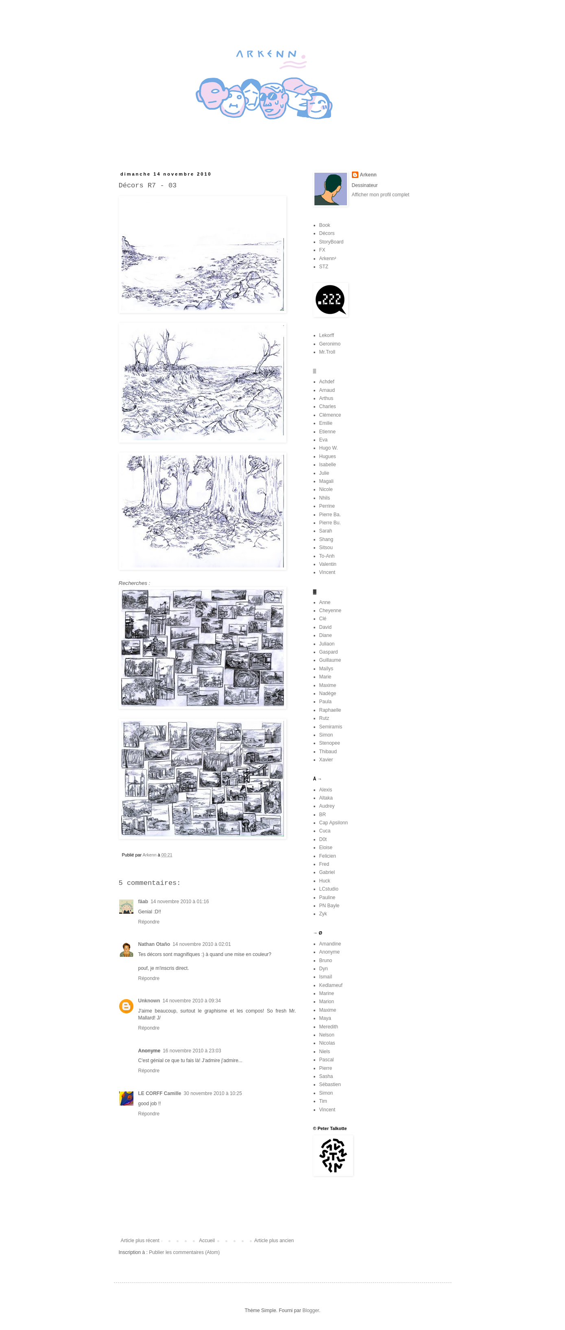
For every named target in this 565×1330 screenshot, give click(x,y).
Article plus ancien (274, 1240)
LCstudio (328, 889)
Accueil (207, 1240)
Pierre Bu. (330, 523)
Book (324, 225)
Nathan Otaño (154, 944)
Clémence (330, 415)
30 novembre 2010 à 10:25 (213, 1093)
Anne (325, 602)
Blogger (311, 1310)
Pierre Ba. (330, 514)
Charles (327, 406)
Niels (324, 1051)
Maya (325, 1018)
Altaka (326, 798)
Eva (323, 440)
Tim (323, 1101)
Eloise (326, 847)
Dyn (323, 968)
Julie (324, 473)
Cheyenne (330, 610)
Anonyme (329, 952)
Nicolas (327, 1043)
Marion (326, 1001)
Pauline (327, 897)
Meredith (328, 1027)
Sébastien (330, 1084)
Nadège (327, 693)
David (325, 627)
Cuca (325, 831)
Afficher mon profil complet (381, 195)
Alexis (325, 790)
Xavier (326, 760)
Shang (326, 539)
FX (322, 250)
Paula (325, 701)
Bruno (325, 960)
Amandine (330, 944)
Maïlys (326, 669)
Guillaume (330, 660)
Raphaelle (330, 710)
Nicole (326, 489)
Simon (326, 735)
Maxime (327, 685)
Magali (326, 481)
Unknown (149, 1001)
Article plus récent (140, 1240)
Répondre (149, 922)
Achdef (326, 382)
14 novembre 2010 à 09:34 (192, 1001)
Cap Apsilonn (333, 823)
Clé (323, 619)
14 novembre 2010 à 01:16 (180, 901)
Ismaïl (325, 977)
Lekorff (326, 335)
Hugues (327, 456)
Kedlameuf (330, 985)
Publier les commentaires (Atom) (184, 1252)
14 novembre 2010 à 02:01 (201, 944)
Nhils (324, 498)
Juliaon (327, 644)
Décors (327, 233)
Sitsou (326, 547)
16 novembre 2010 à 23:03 (192, 1051)
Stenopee (329, 743)
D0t (323, 839)
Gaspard (328, 652)
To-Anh (327, 556)
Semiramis (330, 727)
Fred (324, 864)
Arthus (326, 398)
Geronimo (330, 344)
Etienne (327, 432)
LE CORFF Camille (159, 1093)
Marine (326, 993)
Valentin (327, 564)
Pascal (326, 1060)
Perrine (327, 506)
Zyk (323, 914)
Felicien (327, 856)
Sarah (325, 531)
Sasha (326, 1076)
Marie (325, 677)
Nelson (326, 1035)
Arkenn (368, 175)
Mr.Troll (327, 352)
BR (322, 814)
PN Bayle (329, 905)
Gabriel (327, 872)
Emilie (326, 423)
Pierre (325, 1068)
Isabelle (327, 464)
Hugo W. (328, 448)
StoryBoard (331, 242)
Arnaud (327, 390)
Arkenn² (327, 258)
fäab (143, 901)
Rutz (324, 718)
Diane (325, 635)
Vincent (327, 572)
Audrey (327, 806)
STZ (324, 266)
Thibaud (328, 751)
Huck (324, 881)
